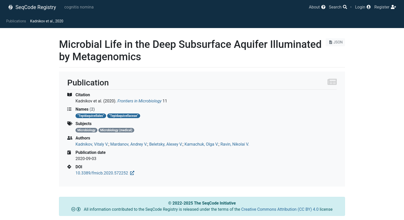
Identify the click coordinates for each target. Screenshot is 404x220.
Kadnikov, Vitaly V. (91, 144)
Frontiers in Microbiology (139, 101)
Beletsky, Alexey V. (165, 144)
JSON (335, 42)
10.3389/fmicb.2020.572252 (104, 173)
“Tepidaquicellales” (90, 116)
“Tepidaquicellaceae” (123, 116)
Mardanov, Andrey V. (128, 144)
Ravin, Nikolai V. (234, 144)
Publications (16, 21)
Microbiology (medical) (116, 130)
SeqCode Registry (32, 7)
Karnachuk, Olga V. (201, 144)
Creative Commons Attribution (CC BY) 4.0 (280, 209)
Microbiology (86, 130)
